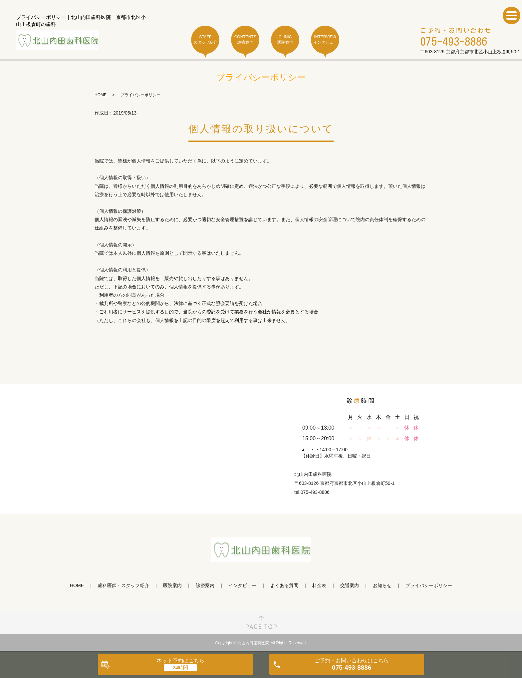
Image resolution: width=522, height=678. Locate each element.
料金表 (319, 585)
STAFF (205, 40)
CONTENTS (245, 40)
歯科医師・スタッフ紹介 (123, 585)
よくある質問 (284, 585)
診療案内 (205, 585)
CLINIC (285, 40)
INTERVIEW (325, 40)
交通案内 (349, 585)
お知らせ (382, 585)
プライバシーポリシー (428, 585)
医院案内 (172, 585)
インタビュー (242, 585)
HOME (101, 95)
